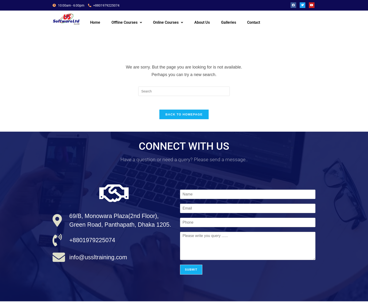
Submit (191, 270)
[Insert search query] (184, 91)
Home (95, 22)
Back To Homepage (184, 115)
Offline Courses (126, 22)
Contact (253, 22)
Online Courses (168, 22)
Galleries (228, 22)
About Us (202, 22)
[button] (127, 22)
